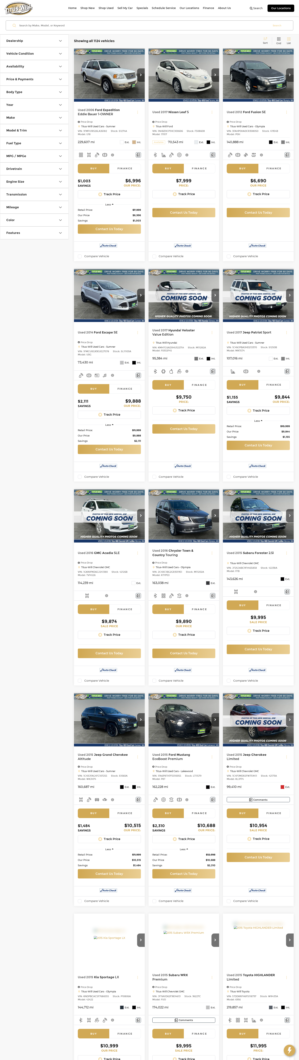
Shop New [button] (87, 8)
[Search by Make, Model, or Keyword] (144, 25)
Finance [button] (208, 8)
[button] (141, 75)
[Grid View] (278, 41)
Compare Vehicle (96, 256)
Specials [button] (142, 8)
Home (72, 8)
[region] (109, 215)
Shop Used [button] (106, 8)
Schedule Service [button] (164, 8)
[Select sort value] (266, 41)
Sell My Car (125, 8)
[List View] (289, 41)
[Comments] (138, 154)
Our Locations (281, 8)
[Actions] (137, 112)
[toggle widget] (289, 1050)
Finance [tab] (125, 168)
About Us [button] (224, 8)
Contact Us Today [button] (109, 229)
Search (277, 25)
